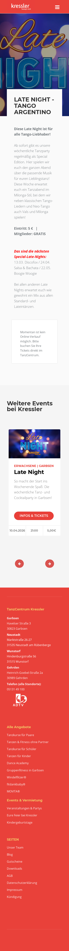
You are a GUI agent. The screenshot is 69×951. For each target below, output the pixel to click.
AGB (10, 876)
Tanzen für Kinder (19, 756)
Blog (10, 854)
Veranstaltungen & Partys (24, 808)
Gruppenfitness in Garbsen (25, 770)
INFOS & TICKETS (34, 516)
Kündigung (14, 897)
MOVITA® (13, 791)
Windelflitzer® (16, 777)
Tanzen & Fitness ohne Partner (28, 742)
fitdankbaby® (16, 784)
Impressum (14, 890)
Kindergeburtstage (19, 822)
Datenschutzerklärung (22, 883)
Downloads (14, 868)
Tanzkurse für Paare (20, 735)
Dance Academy (18, 763)
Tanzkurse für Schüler (21, 749)
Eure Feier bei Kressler (22, 815)
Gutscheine (14, 861)
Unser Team (15, 847)
